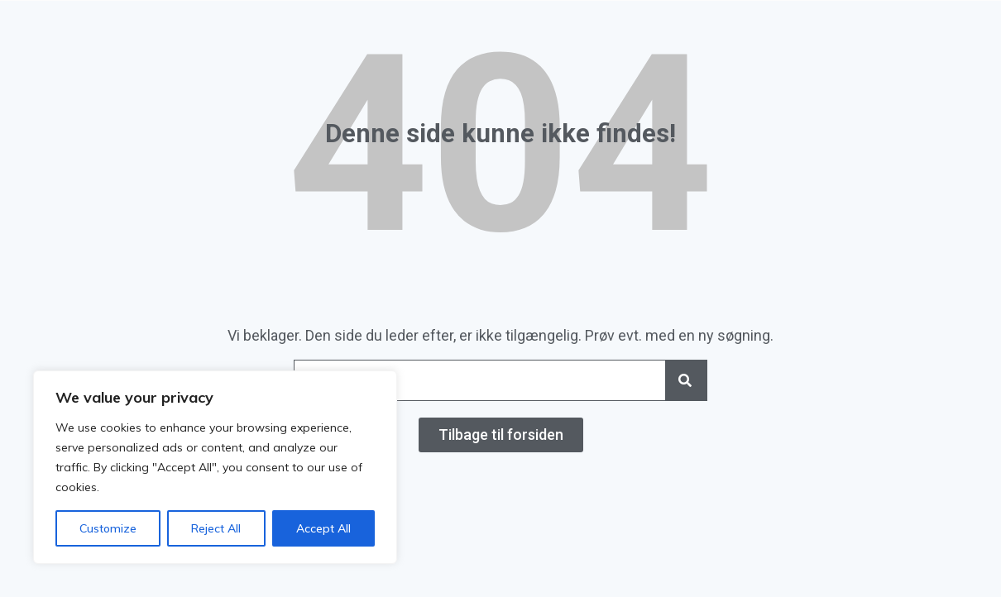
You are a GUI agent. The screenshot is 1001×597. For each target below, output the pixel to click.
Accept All (323, 528)
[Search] (685, 380)
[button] (501, 435)
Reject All (216, 528)
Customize (107, 528)
